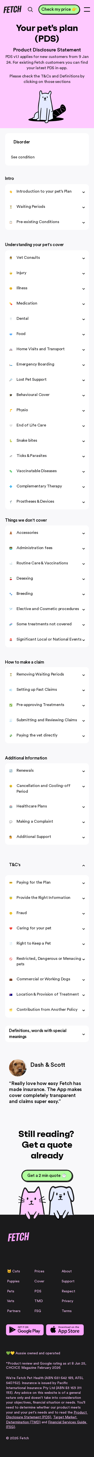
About (67, 1271)
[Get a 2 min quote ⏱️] (46, 1176)
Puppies (13, 1281)
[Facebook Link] (17, 1255)
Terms (67, 1311)
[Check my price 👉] (59, 9)
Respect (68, 1291)
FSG (37, 1311)
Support (68, 1281)
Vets (10, 1301)
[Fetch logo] (12, 9)
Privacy (67, 1301)
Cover (39, 1281)
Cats (16, 1271)
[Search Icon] (30, 9)
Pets (10, 1291)
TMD (38, 1301)
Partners (14, 1311)
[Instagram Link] (9, 1255)
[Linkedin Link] (34, 1255)
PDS (37, 1291)
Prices (39, 1271)
